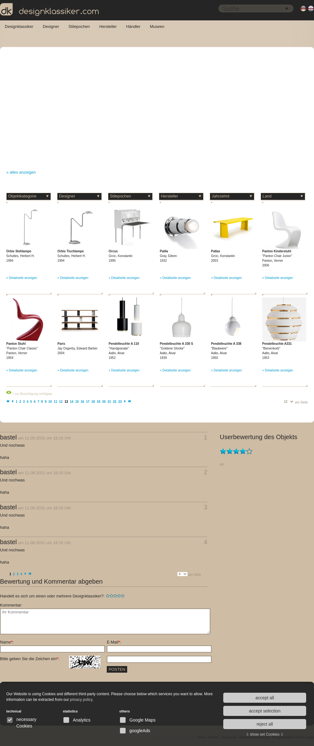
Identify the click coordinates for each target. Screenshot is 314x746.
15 (77, 401)
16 (82, 401)
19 (98, 401)
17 (87, 401)
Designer (51, 26)
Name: (7, 642)
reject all (265, 724)
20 (104, 401)
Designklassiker (19, 26)
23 (120, 401)
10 (50, 401)
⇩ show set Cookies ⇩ (265, 734)
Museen (157, 26)
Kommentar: (11, 605)
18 (93, 401)
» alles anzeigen (21, 172)
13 (66, 401)
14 (71, 401)
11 (55, 401)
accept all (264, 697)
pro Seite (301, 402)
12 (60, 401)
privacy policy (81, 699)
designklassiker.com (49, 9)
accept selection (264, 710)
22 (114, 401)
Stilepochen (79, 26)
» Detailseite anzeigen (21, 278)
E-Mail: (114, 642)
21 (109, 401)
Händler (133, 26)
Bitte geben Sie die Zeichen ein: (50, 659)
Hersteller (108, 26)
